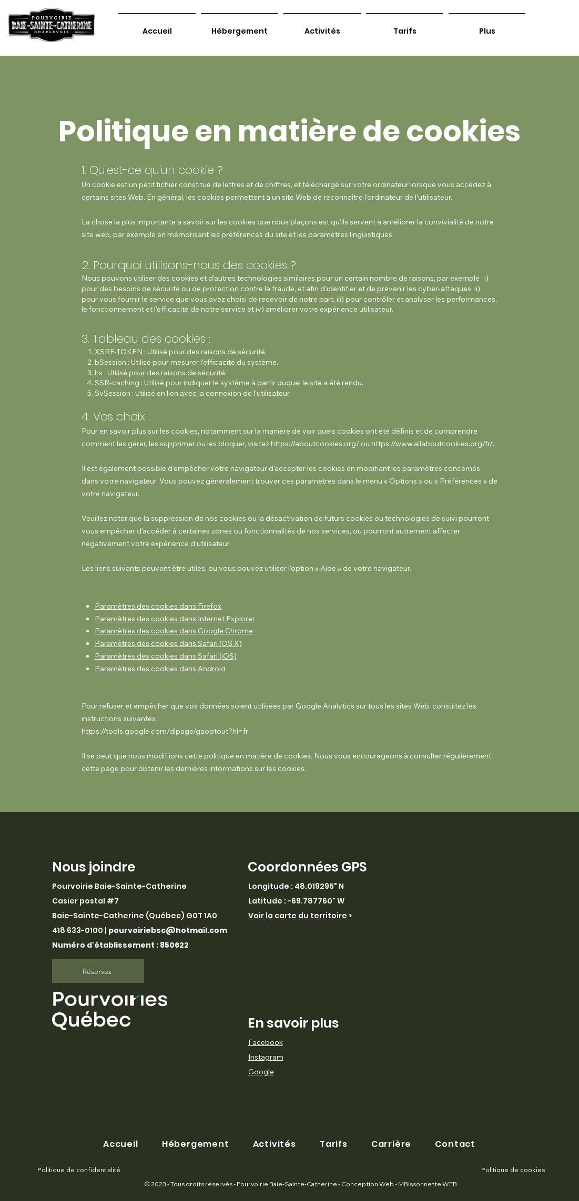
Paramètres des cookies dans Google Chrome (174, 630)
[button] (455, 1144)
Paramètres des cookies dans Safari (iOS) (166, 656)
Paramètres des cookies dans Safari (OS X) (168, 643)
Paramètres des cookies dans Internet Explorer (175, 618)
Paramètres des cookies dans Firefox (158, 606)
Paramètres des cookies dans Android (160, 668)
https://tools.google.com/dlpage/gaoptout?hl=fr (165, 731)
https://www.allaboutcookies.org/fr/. (432, 443)
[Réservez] (98, 971)
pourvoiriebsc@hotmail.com (167, 930)
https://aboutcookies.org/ (315, 443)
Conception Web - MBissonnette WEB (398, 1184)
